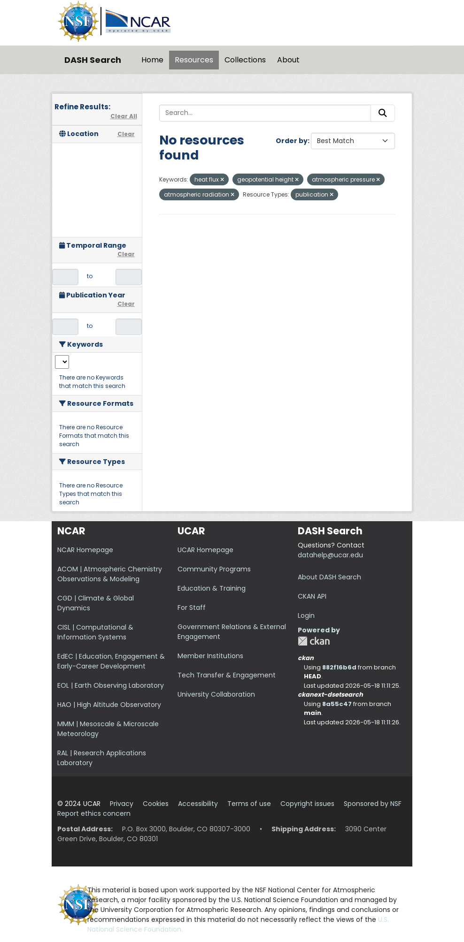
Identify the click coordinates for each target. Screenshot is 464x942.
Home (152, 59)
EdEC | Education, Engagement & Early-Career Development (111, 661)
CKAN (314, 641)
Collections (245, 59)
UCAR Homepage (205, 550)
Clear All (123, 116)
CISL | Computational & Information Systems (95, 632)
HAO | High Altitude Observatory (109, 704)
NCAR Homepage (85, 550)
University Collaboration (216, 694)
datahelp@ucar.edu (330, 555)
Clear (126, 134)
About (288, 59)
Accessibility (198, 803)
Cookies (156, 803)
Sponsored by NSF (373, 803)
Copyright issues (307, 803)
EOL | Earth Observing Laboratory (110, 685)
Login (306, 615)
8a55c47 (337, 703)
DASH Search (92, 60)
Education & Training (212, 588)
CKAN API (312, 596)
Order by (292, 140)
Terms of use (249, 803)
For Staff (192, 607)
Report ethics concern (94, 813)
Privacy (121, 803)
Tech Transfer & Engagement (227, 675)
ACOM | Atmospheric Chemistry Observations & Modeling (109, 574)
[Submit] (383, 113)
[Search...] (265, 113)
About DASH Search (329, 577)
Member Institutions (210, 656)
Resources (194, 59)
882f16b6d (339, 667)
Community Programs (214, 569)
